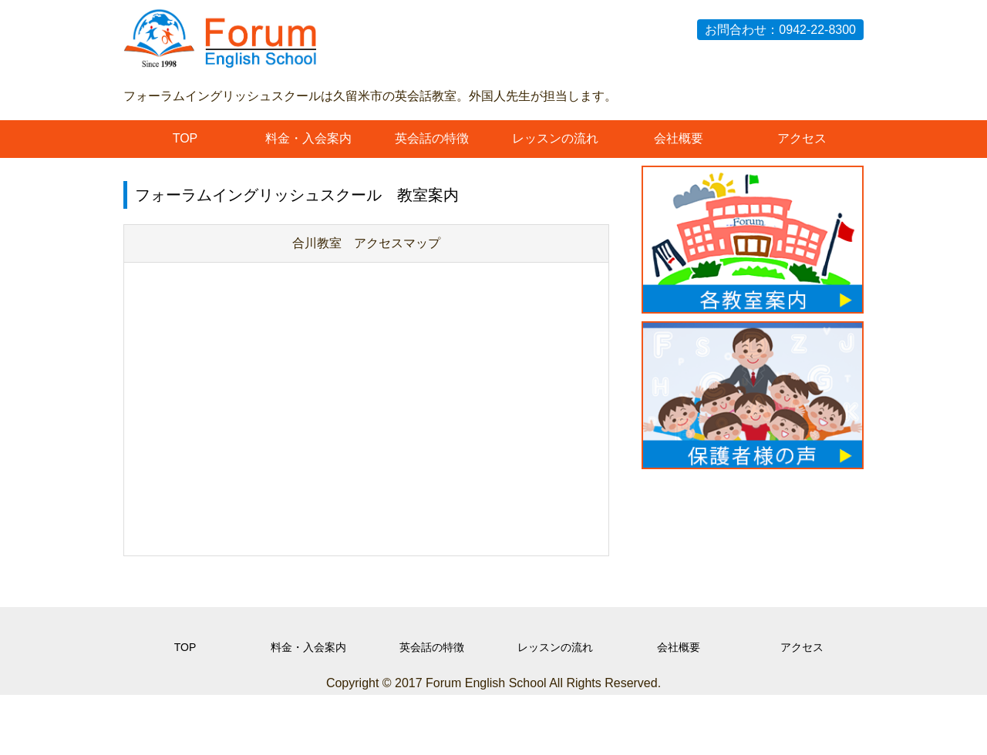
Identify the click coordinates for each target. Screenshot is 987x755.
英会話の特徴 (432, 138)
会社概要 (678, 138)
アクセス (802, 138)
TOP (185, 138)
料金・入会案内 (308, 138)
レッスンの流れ (555, 138)
